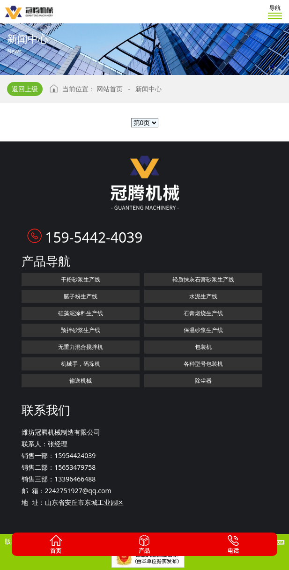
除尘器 (203, 381)
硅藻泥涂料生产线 (80, 313)
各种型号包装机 (203, 364)
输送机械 (80, 381)
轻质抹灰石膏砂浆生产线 (203, 279)
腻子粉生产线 (80, 296)
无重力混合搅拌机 (80, 347)
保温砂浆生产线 (203, 330)
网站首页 (109, 88)
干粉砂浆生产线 (80, 279)
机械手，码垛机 (80, 364)
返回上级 (25, 88)
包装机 (203, 347)
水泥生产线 (203, 296)
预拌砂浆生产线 (80, 330)
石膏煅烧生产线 (203, 313)
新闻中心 (148, 88)
